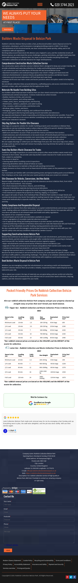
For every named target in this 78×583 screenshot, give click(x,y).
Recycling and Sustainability (43, 560)
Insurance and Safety (39, 564)
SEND (8, 550)
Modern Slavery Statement (12, 560)
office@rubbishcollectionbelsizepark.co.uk (41, 471)
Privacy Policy (7, 564)
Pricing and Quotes (23, 568)
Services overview (9, 568)
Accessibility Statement (22, 564)
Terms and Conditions (63, 560)
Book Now (7, 29)
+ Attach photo (11, 545)
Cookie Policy (27, 560)
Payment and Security (56, 564)
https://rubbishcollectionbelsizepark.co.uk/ (41, 473)
